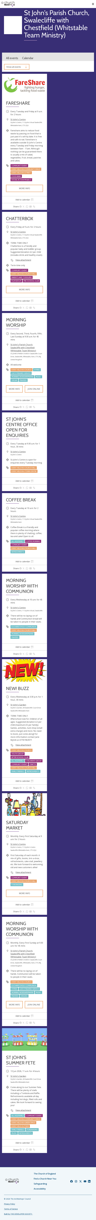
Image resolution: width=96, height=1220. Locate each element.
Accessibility (40, 1188)
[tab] (24, 199)
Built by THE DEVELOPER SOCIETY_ (18, 1214)
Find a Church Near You (45, 1178)
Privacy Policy (9, 1204)
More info (24, 188)
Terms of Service (11, 1209)
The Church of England (45, 1173)
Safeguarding (40, 1183)
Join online (34, 389)
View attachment (23, 260)
